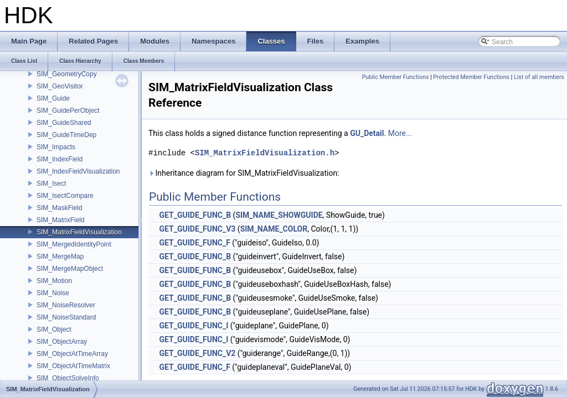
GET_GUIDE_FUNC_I (193, 325)
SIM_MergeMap (60, 256)
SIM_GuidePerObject (68, 110)
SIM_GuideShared (64, 123)
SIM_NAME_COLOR (274, 228)
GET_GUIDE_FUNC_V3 (197, 228)
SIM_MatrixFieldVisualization (79, 232)
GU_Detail (367, 133)
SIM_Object (54, 329)
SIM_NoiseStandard (66, 317)
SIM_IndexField (60, 159)
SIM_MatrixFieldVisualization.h (264, 153)
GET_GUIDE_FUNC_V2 (197, 353)
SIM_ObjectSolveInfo (68, 378)
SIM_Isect (51, 183)
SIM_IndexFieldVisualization (78, 171)
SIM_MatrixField (61, 220)
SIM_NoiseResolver (66, 305)
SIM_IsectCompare (65, 196)
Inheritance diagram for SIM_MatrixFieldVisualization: (243, 173)
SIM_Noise (53, 293)
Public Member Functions (395, 77)
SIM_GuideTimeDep (66, 135)
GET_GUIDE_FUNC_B (195, 215)
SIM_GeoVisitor (60, 86)
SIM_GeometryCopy (67, 74)
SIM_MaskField (60, 208)
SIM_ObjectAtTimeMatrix (73, 366)
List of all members (539, 77)
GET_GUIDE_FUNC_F (194, 242)
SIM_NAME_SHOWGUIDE (278, 215)
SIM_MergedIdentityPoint (74, 244)
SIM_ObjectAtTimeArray (72, 354)
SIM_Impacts (56, 147)
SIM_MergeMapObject (70, 269)
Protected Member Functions (471, 77)
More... (400, 133)
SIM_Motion (54, 281)
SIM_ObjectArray (62, 341)
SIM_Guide (53, 98)
